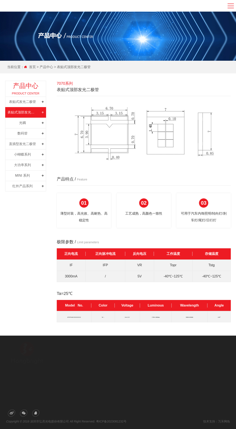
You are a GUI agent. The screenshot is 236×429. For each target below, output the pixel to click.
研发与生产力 (82, 360)
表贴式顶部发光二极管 (73, 67)
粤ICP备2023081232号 (111, 421)
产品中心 (46, 67)
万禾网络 (223, 421)
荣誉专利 (80, 366)
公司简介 (80, 354)
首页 (32, 67)
